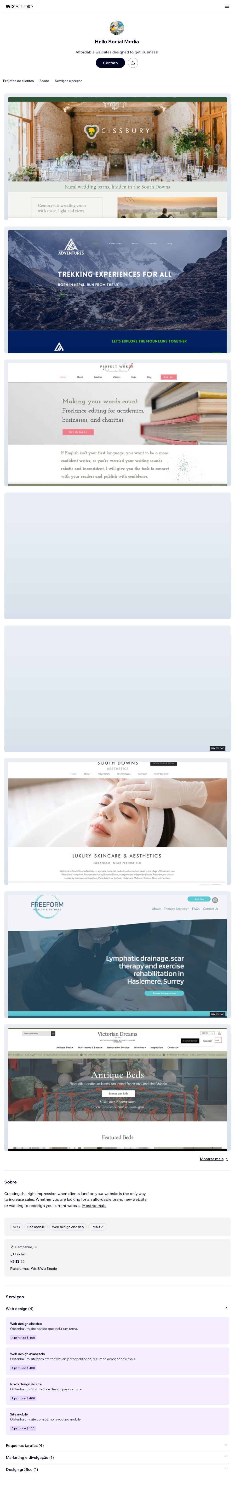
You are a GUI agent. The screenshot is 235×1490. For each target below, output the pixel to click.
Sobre (44, 81)
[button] (117, 156)
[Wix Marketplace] (19, 6)
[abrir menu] (227, 6)
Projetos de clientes (18, 81)
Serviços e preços (68, 81)
